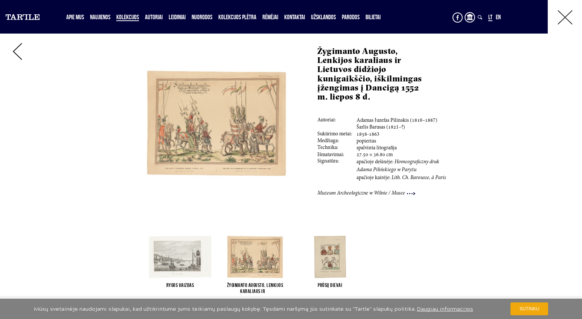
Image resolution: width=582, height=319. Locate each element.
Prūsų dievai (330, 285)
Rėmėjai (270, 17)
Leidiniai (177, 17)
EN (498, 17)
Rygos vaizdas (180, 285)
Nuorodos (202, 17)
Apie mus (75, 17)
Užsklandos (323, 17)
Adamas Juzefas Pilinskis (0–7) (397, 120)
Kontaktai (294, 17)
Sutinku (529, 308)
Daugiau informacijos (445, 309)
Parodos (351, 17)
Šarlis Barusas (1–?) (381, 127)
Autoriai (154, 17)
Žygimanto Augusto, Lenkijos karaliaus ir (255, 288)
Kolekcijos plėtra (237, 17)
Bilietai (373, 17)
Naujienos (100, 17)
